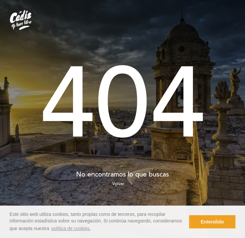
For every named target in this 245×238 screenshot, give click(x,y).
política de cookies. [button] (71, 228)
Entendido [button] (212, 221)
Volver (122, 184)
